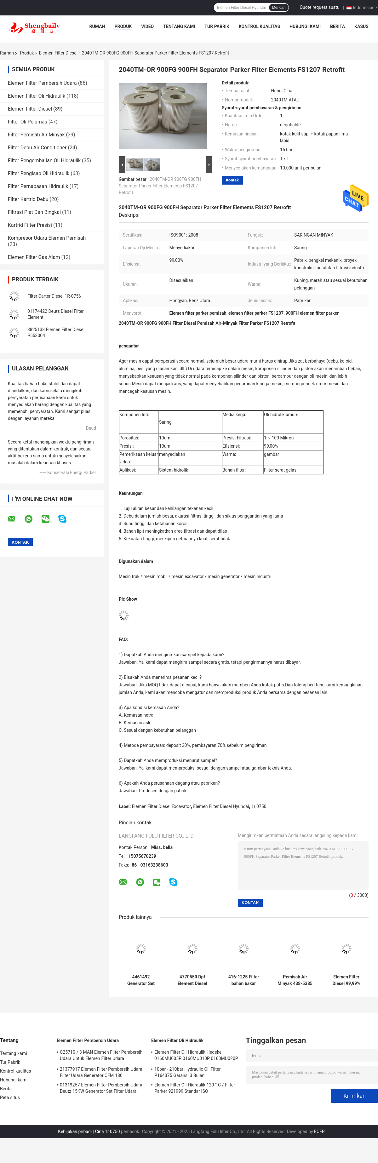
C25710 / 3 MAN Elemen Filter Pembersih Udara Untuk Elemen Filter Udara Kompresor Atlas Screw (101, 1056)
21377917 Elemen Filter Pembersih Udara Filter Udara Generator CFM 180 (101, 1072)
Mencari (279, 7)
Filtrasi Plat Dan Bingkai (34, 212)
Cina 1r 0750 (107, 1131)
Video (147, 26)
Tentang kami (179, 26)
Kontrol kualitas (259, 26)
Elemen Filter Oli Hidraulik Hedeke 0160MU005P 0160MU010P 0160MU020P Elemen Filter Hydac (196, 1056)
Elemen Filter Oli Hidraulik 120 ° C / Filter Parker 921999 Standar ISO (194, 1088)
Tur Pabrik (216, 26)
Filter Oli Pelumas (27, 122)
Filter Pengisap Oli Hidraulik (38, 173)
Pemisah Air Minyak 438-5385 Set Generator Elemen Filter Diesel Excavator (295, 980)
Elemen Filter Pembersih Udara (42, 83)
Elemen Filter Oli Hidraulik (36, 96)
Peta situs (10, 1097)
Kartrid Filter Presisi (30, 225)
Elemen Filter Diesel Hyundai (221, 806)
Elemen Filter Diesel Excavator (161, 806)
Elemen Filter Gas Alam (34, 257)
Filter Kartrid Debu (28, 199)
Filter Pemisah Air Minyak (36, 135)
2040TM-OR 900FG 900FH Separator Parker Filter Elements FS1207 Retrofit (160, 186)
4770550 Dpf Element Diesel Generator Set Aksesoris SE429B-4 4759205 (192, 980)
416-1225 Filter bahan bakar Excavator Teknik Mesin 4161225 (244, 980)
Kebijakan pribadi (75, 1131)
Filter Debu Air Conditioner (37, 148)
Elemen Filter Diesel (58, 52)
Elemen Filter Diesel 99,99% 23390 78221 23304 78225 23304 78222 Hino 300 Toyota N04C (346, 980)
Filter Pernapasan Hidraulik (38, 186)
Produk (123, 26)
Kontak (232, 180)
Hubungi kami (305, 26)
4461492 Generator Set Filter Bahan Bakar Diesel (141, 980)
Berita (337, 26)
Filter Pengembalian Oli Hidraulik (44, 160)
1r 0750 (258, 806)
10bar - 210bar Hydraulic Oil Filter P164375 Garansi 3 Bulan (187, 1072)
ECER (319, 1131)
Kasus (361, 26)
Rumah (97, 26)
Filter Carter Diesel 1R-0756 (54, 296)
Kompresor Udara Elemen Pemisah (47, 238)
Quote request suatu (319, 7)
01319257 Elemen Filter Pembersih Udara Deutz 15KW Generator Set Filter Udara (101, 1088)
